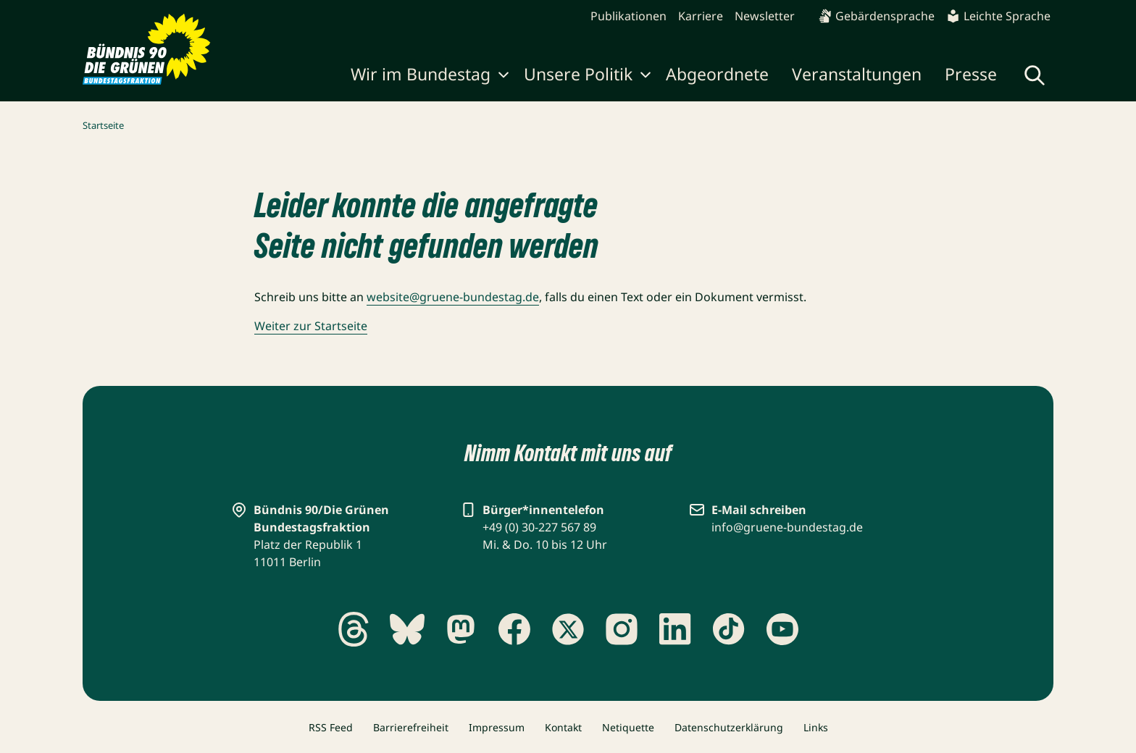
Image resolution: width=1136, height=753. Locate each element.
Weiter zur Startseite (310, 326)
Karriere (700, 16)
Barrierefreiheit (410, 727)
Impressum (497, 727)
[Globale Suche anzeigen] (1034, 75)
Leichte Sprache (998, 16)
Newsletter (765, 16)
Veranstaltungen (857, 73)
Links (815, 727)
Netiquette (628, 727)
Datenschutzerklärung (728, 727)
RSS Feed (331, 727)
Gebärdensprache (876, 16)
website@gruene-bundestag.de (453, 297)
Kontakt (563, 727)
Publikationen (628, 16)
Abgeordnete (717, 73)
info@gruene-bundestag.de (787, 527)
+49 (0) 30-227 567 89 (539, 527)
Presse (971, 73)
